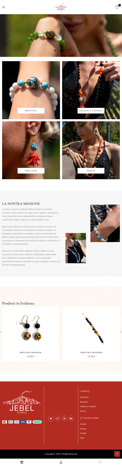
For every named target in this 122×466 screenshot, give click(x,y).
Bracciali (31, 111)
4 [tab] (64, 50)
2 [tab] (58, 50)
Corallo (83, 433)
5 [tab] (67, 50)
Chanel (83, 428)
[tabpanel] (61, 35)
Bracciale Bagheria (91, 352)
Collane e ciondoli (91, 111)
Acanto (83, 424)
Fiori (82, 438)
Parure (91, 171)
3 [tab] (61, 50)
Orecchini (31, 171)
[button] (117, 7)
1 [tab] (55, 50)
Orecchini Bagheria (30, 352)
